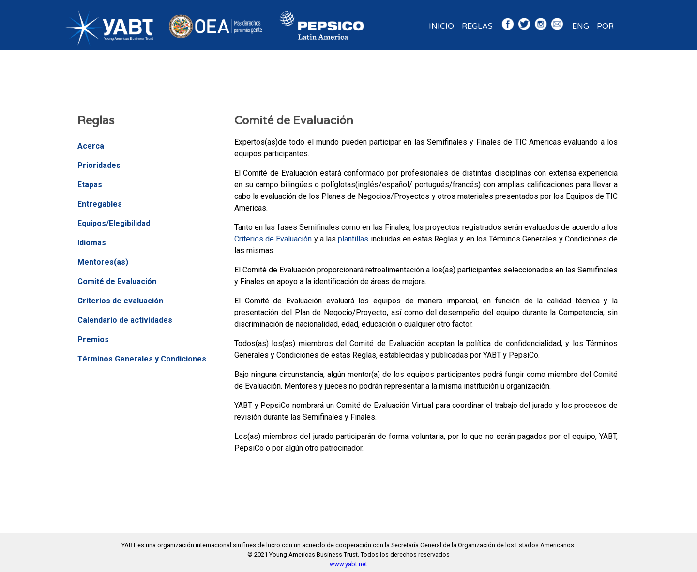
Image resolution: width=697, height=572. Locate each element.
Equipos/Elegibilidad (113, 223)
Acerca (90, 146)
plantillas (353, 238)
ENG (580, 26)
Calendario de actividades (124, 320)
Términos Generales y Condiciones (141, 358)
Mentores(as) (102, 262)
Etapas (89, 184)
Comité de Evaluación (116, 281)
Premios (93, 339)
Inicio (441, 26)
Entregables (99, 204)
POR (605, 26)
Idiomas (91, 242)
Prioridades (99, 165)
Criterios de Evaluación (273, 238)
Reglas (477, 26)
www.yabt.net (348, 564)
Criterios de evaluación (120, 300)
